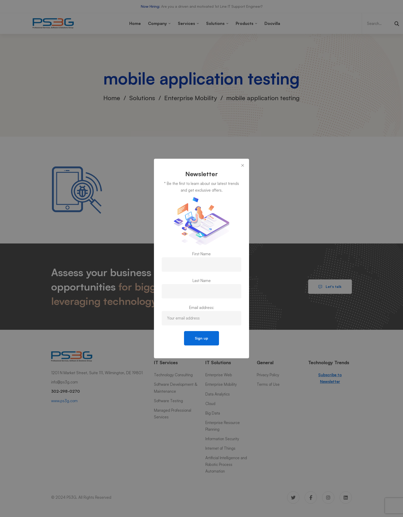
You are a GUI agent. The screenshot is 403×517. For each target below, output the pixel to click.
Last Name (202, 280)
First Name (201, 253)
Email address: (201, 307)
